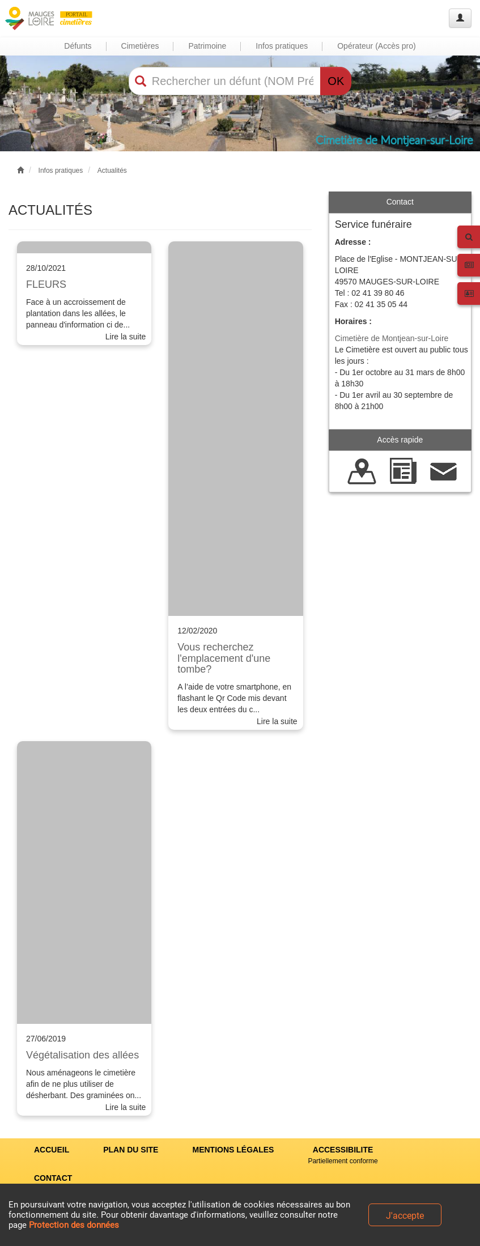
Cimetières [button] (140, 45)
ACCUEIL (51, 1149)
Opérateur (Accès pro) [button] (376, 45)
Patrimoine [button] (207, 45)
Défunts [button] (77, 45)
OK (336, 81)
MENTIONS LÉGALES (233, 1149)
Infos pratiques (61, 171)
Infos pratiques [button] (282, 45)
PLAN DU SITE (130, 1149)
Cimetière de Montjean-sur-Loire (392, 338)
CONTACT (53, 1178)
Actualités (112, 171)
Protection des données (74, 1225)
